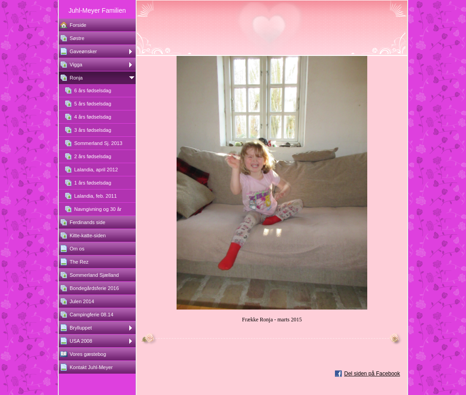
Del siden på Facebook (372, 373)
